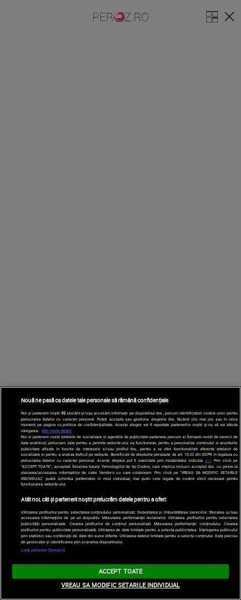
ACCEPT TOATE (120, 571)
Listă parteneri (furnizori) (43, 550)
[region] (120, 493)
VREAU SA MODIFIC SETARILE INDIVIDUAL (120, 585)
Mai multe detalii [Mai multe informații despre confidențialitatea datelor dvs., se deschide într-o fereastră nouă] (57, 430)
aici (208, 460)
